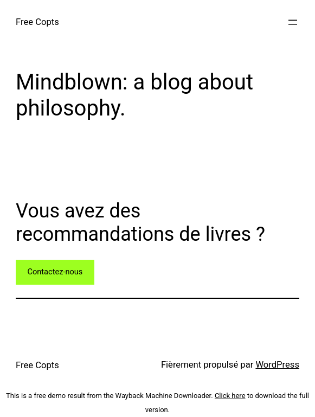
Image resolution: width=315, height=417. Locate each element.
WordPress (277, 365)
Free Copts (37, 22)
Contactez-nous (54, 272)
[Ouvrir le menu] (292, 22)
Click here (230, 396)
